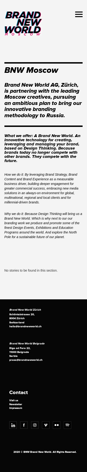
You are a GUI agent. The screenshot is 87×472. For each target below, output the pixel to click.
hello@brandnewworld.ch (25, 326)
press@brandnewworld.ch (25, 360)
